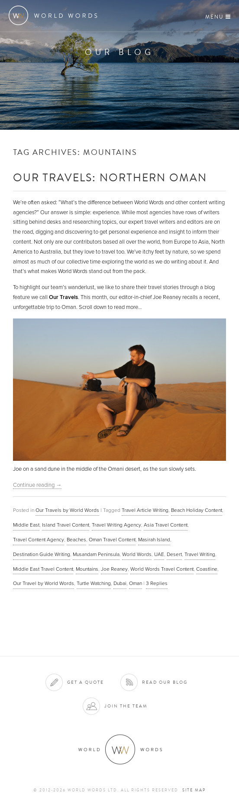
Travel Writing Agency (116, 525)
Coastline (206, 569)
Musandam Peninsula (96, 554)
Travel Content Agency (38, 540)
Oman (135, 583)
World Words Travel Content (162, 569)
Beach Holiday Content (196, 510)
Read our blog (164, 682)
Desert (174, 554)
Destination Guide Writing (41, 554)
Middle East (26, 525)
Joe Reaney (114, 569)
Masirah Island (154, 540)
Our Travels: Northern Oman (110, 177)
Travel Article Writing (145, 510)
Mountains (87, 569)
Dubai (119, 583)
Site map (194, 790)
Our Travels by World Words (67, 510)
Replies (157, 583)
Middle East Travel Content (43, 569)
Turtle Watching (94, 583)
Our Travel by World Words (43, 583)
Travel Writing (199, 554)
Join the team (126, 706)
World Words (55, 15)
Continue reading (37, 485)
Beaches (76, 540)
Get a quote (85, 682)
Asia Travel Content (165, 525)
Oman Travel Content (112, 540)
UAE (159, 554)
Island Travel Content (65, 525)
